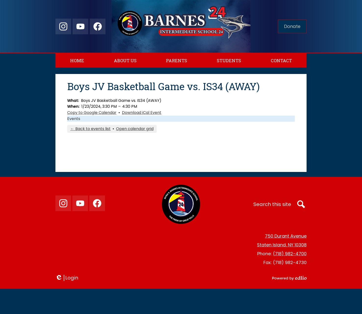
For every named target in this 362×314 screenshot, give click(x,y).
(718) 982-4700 (290, 254)
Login (66, 278)
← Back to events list (90, 129)
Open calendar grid (135, 129)
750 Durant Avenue (286, 236)
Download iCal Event (141, 112)
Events (73, 118)
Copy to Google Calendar (91, 112)
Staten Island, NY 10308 (282, 245)
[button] (125, 60)
